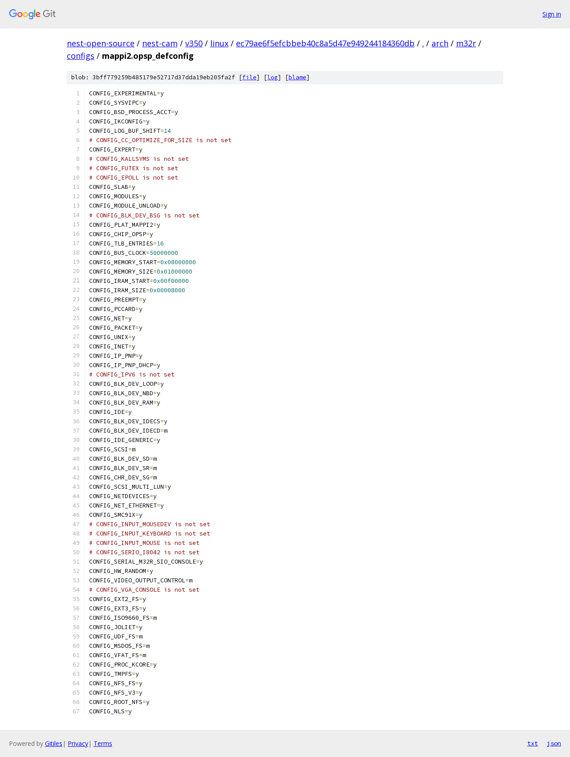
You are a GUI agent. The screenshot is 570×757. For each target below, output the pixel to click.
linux (219, 43)
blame (297, 77)
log (272, 77)
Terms (103, 743)
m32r (466, 43)
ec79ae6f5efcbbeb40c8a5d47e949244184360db (325, 43)
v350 (194, 43)
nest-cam (160, 43)
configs (80, 55)
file (249, 77)
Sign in (551, 14)
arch (440, 43)
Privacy (78, 743)
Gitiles (53, 743)
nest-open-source (100, 43)
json (554, 743)
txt (532, 743)
